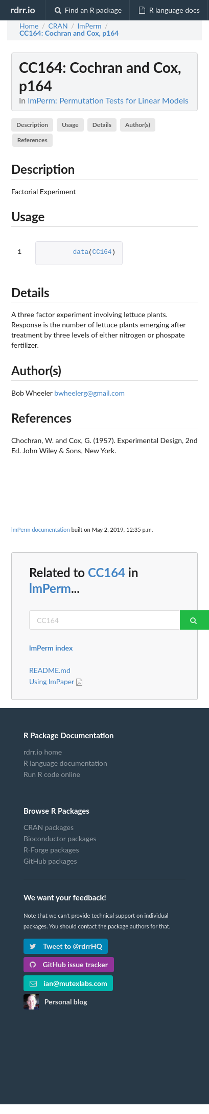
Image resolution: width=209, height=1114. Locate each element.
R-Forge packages (51, 849)
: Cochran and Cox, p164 (69, 33)
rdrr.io (22, 9)
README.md (50, 670)
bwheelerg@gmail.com (89, 392)
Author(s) (137, 124)
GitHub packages (50, 861)
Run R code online (52, 774)
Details (101, 124)
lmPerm (50, 588)
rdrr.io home (43, 752)
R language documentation (65, 763)
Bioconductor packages (60, 838)
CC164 (102, 252)
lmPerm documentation (40, 529)
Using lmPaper (56, 681)
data (80, 252)
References (32, 140)
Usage (70, 124)
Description (32, 124)
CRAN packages (49, 827)
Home (28, 26)
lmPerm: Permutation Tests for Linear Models (108, 100)
